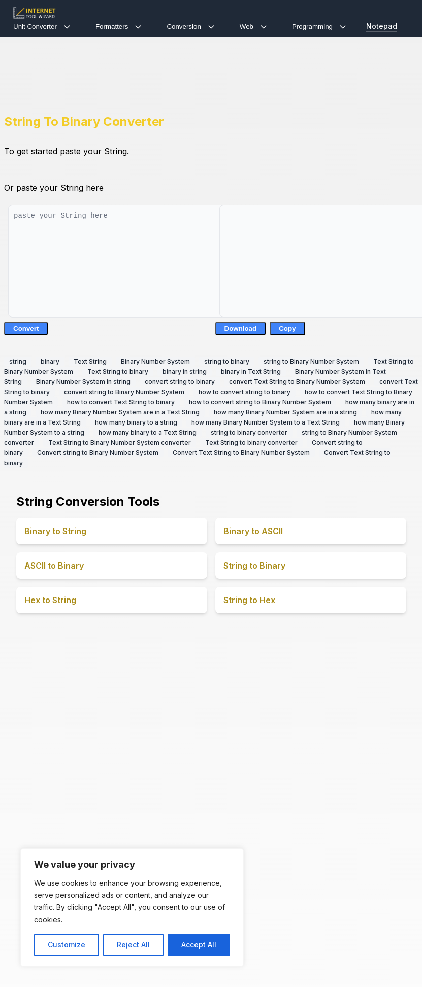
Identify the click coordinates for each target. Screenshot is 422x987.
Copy (287, 328)
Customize (66, 944)
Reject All (133, 944)
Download (240, 328)
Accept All (198, 944)
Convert (26, 328)
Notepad (381, 26)
